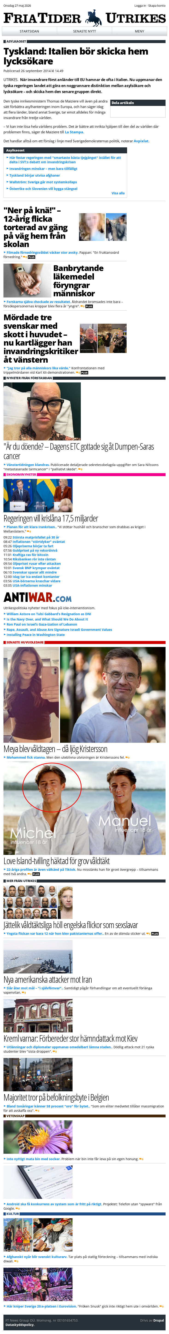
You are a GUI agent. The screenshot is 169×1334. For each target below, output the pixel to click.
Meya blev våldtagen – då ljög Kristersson (55, 748)
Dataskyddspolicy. (20, 1324)
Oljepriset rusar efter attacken (37, 563)
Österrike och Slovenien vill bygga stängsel (43, 188)
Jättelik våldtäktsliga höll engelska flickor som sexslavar (70, 924)
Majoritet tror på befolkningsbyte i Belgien (56, 1097)
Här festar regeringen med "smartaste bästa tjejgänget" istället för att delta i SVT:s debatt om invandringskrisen (65, 159)
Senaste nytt (84, 31)
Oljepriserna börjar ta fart (33, 546)
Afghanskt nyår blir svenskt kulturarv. (37, 1257)
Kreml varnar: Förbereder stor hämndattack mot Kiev (70, 1038)
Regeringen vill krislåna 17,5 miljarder (50, 518)
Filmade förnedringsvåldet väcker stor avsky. (43, 252)
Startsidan (29, 31)
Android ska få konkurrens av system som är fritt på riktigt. (54, 1204)
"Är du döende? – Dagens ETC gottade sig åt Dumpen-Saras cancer (78, 451)
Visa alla (118, 193)
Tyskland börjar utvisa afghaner (34, 175)
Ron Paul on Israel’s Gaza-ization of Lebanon (42, 624)
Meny (139, 31)
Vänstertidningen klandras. (28, 465)
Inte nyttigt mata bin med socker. (34, 1159)
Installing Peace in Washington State (36, 634)
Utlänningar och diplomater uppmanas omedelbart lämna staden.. (60, 1047)
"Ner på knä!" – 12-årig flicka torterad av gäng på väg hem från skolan (35, 226)
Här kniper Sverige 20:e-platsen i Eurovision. (42, 1306)
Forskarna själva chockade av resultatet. (39, 302)
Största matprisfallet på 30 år (36, 537)
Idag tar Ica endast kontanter (36, 576)
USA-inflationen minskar (32, 585)
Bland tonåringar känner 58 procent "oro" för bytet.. (48, 1106)
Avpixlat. (141, 141)
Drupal (158, 1320)
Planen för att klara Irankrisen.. (32, 527)
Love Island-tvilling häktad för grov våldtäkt (56, 860)
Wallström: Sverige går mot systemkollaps (43, 182)
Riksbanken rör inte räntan (34, 559)
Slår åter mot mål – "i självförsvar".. (35, 988)
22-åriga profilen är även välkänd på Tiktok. (41, 869)
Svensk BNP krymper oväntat (36, 568)
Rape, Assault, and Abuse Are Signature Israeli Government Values (59, 629)
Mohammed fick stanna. (26, 757)
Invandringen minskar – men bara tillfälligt (43, 168)
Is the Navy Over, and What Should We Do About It (47, 619)
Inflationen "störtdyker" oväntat (39, 541)
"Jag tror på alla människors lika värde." (38, 368)
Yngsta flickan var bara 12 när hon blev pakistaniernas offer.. (55, 933)
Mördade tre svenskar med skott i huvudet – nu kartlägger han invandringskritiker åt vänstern (40, 338)
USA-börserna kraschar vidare (36, 581)
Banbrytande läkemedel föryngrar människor (78, 280)
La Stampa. (74, 132)
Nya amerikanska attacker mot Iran (47, 979)
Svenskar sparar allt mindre (35, 572)
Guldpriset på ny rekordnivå (35, 550)
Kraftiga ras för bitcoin (30, 555)
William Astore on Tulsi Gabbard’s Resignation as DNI (49, 614)
